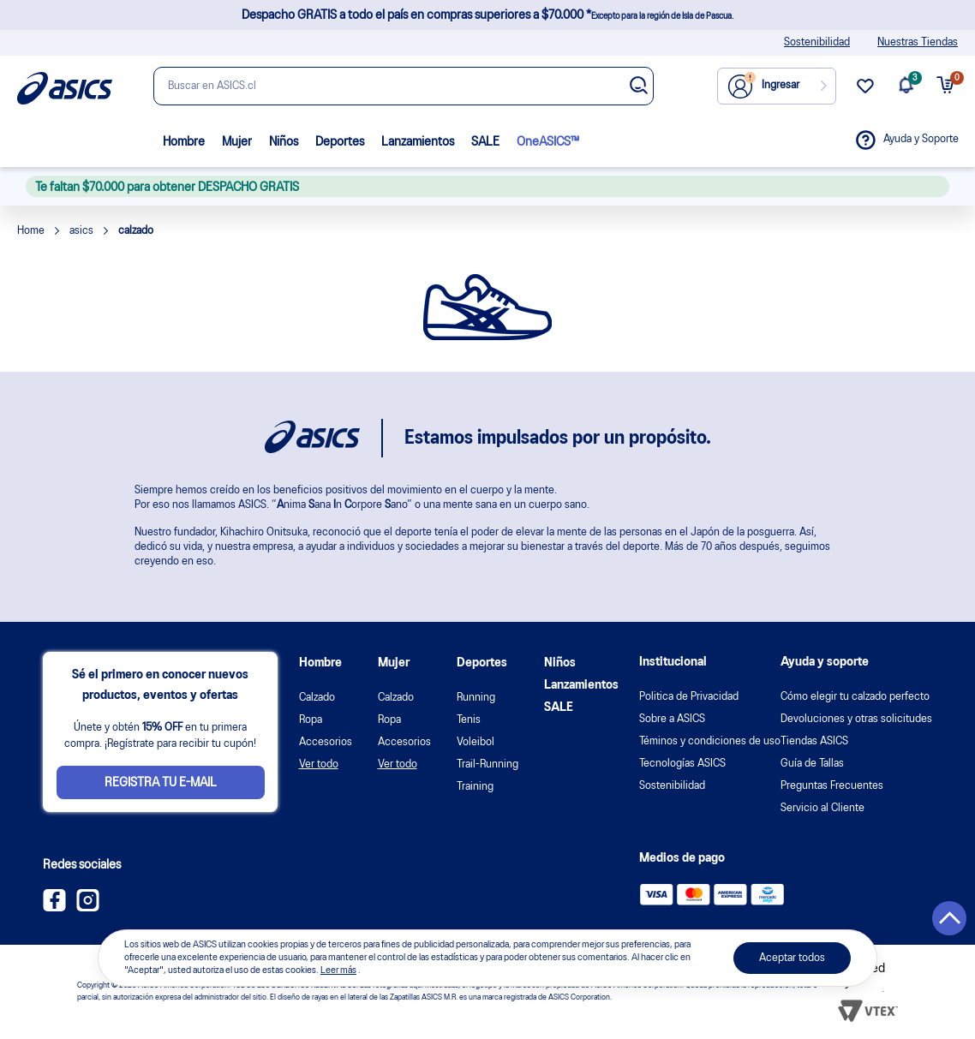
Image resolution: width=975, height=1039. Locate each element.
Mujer (237, 142)
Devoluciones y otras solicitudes (856, 719)
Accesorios (325, 742)
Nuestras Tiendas (917, 42)
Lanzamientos (417, 142)
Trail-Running (487, 764)
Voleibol (475, 742)
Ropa (310, 720)
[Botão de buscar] (639, 87)
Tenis (469, 720)
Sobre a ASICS (672, 719)
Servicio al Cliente (822, 808)
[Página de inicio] (64, 88)
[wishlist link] (865, 93)
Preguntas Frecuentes (832, 785)
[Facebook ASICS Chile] (54, 908)
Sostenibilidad (817, 42)
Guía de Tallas (812, 763)
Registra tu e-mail (161, 783)
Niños (283, 142)
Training (475, 786)
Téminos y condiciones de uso (710, 741)
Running (476, 697)
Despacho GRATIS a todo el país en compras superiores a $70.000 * (487, 15)
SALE (485, 142)
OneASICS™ (548, 142)
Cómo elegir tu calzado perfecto (855, 696)
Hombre (184, 142)
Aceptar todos (792, 958)
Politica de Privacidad (689, 696)
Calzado (317, 697)
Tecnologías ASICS (682, 763)
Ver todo (318, 764)
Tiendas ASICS (814, 741)
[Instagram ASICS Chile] (87, 908)
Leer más (338, 970)
